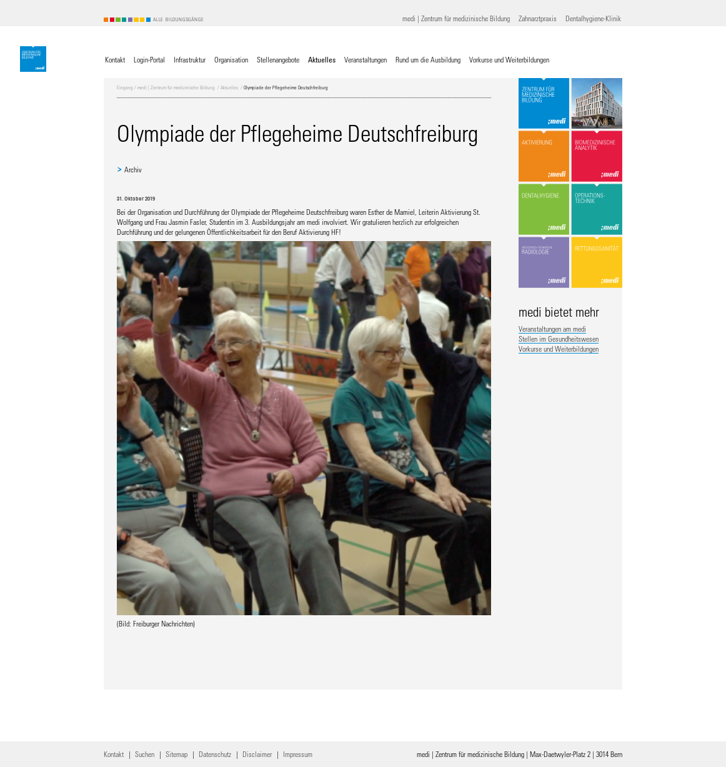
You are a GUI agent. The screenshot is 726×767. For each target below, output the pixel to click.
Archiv (133, 169)
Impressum (297, 754)
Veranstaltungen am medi (552, 329)
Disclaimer (257, 754)
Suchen (144, 754)
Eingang (125, 87)
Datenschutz (215, 754)
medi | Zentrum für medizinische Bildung (176, 87)
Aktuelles (229, 87)
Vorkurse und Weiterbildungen (559, 349)
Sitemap (176, 754)
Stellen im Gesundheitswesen (559, 339)
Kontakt (114, 754)
